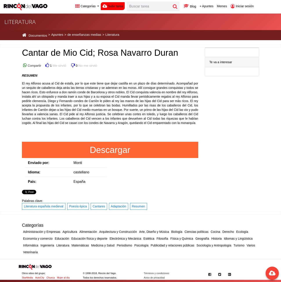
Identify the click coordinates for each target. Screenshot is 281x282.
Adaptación (118, 206)
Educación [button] (62, 238)
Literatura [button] (62, 245)
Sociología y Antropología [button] (213, 245)
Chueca (51, 277)
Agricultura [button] (70, 232)
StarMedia (27, 277)
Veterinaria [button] (30, 252)
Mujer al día (63, 277)
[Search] (149, 6)
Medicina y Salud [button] (103, 245)
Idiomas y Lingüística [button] (238, 238)
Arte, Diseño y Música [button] (154, 232)
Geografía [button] (202, 238)
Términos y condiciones (156, 273)
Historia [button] (216, 238)
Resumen (138, 206)
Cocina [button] (215, 232)
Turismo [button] (239, 245)
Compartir (34, 65)
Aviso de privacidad (154, 277)
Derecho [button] (228, 232)
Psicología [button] (141, 245)
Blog (190, 6)
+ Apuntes (206, 6)
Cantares (99, 206)
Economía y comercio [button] (38, 238)
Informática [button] (30, 245)
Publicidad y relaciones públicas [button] (172, 245)
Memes (222, 6)
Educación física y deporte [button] (89, 238)
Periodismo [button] (124, 245)
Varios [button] (251, 245)
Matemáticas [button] (80, 245)
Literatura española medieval (43, 206)
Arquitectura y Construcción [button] (118, 232)
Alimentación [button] (88, 232)
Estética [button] (148, 238)
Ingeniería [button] (47, 245)
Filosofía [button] (162, 238)
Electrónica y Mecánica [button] (125, 238)
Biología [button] (176, 232)
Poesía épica (78, 206)
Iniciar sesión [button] (242, 6)
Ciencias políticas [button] (196, 232)
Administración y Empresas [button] (41, 232)
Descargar (110, 150)
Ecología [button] (242, 232)
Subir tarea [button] (113, 6)
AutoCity (39, 277)
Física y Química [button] (181, 238)
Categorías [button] (85, 6)
